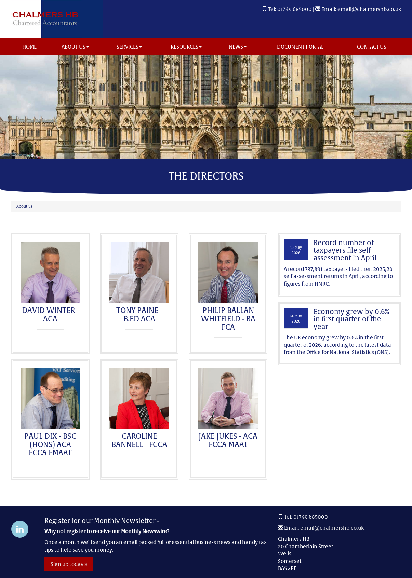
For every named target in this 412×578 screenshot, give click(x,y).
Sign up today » (69, 564)
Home (29, 46)
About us (75, 46)
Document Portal (300, 46)
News (238, 46)
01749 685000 (294, 9)
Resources (186, 46)
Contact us (371, 46)
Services (129, 46)
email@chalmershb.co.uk (369, 9)
